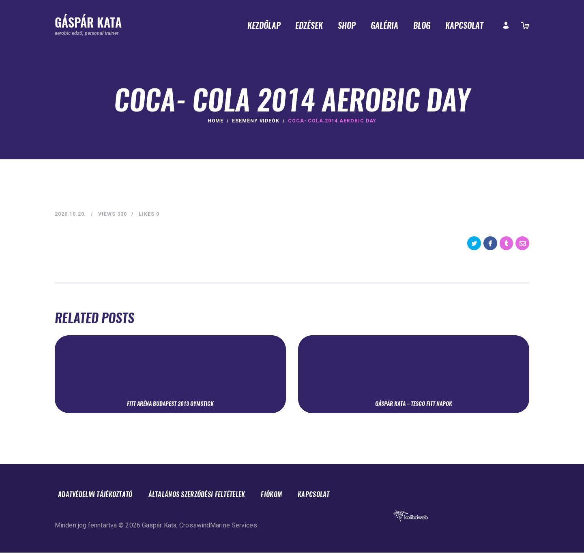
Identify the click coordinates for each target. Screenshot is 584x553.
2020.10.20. (71, 214)
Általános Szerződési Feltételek (208, 494)
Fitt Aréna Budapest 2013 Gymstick (170, 403)
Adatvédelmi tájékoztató (98, 494)
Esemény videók (255, 121)
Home (216, 121)
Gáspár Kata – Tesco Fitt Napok (413, 403)
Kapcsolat (332, 494)
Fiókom (288, 494)
